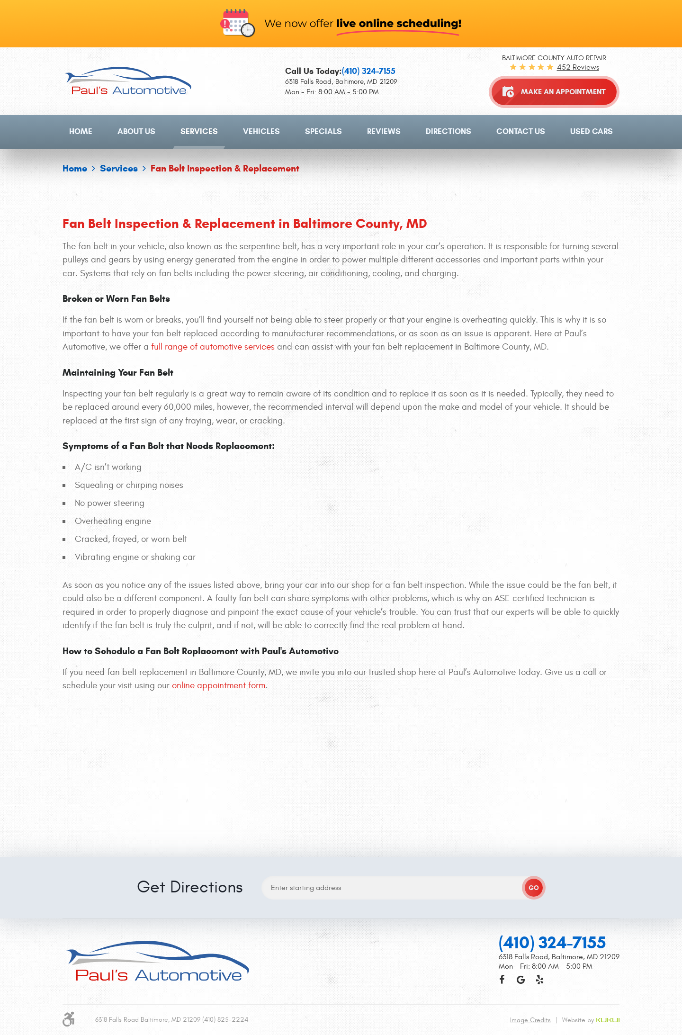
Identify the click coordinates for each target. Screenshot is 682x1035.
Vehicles (261, 131)
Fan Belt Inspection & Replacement (225, 168)
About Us (136, 131)
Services (199, 131)
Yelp (539, 843)
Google (520, 843)
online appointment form (218, 685)
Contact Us (520, 131)
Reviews (384, 131)
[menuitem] (81, 131)
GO (534, 752)
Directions (448, 131)
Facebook (501, 843)
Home (80, 131)
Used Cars (591, 131)
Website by (590, 884)
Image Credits (530, 884)
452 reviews (578, 67)
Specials (323, 131)
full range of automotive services (213, 347)
